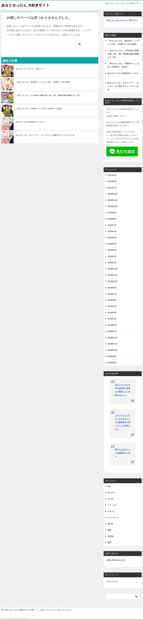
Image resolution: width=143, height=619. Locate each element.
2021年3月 (112, 181)
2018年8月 (112, 363)
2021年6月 (112, 175)
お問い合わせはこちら (115, 560)
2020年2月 (112, 256)
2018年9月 (112, 356)
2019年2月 (112, 325)
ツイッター (112, 505)
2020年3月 (112, 250)
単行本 (110, 524)
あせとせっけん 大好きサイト (29, 5)
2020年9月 (112, 213)
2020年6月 (112, 231)
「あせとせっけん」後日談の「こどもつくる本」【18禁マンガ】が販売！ (43, 82)
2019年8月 (112, 288)
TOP (19, 610)
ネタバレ (111, 511)
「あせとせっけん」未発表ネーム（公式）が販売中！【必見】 (39, 109)
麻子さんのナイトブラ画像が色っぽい (122, 452)
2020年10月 (112, 206)
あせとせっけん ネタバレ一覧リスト (121, 20)
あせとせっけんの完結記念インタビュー (31, 122)
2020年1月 (112, 263)
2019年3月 (112, 319)
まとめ (110, 499)
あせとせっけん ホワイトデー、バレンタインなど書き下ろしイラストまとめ (45, 135)
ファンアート (113, 517)
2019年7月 (112, 294)
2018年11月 (112, 344)
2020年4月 (112, 244)
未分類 (110, 536)
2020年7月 (112, 225)
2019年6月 (112, 300)
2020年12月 (112, 194)
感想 (109, 530)
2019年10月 (112, 281)
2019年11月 (112, 275)
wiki (109, 486)
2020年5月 (112, 238)
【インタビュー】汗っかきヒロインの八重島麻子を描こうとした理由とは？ (122, 422)
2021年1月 (112, 188)
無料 (109, 542)
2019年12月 (112, 269)
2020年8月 (112, 219)
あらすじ (111, 492)
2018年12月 (112, 337)
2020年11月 (112, 200)
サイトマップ (112, 581)
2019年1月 (112, 331)
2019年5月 (112, 306)
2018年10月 (112, 350)
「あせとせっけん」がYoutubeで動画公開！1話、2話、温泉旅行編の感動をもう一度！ (48, 95)
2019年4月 (112, 312)
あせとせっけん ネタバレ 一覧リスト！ (30, 69)
